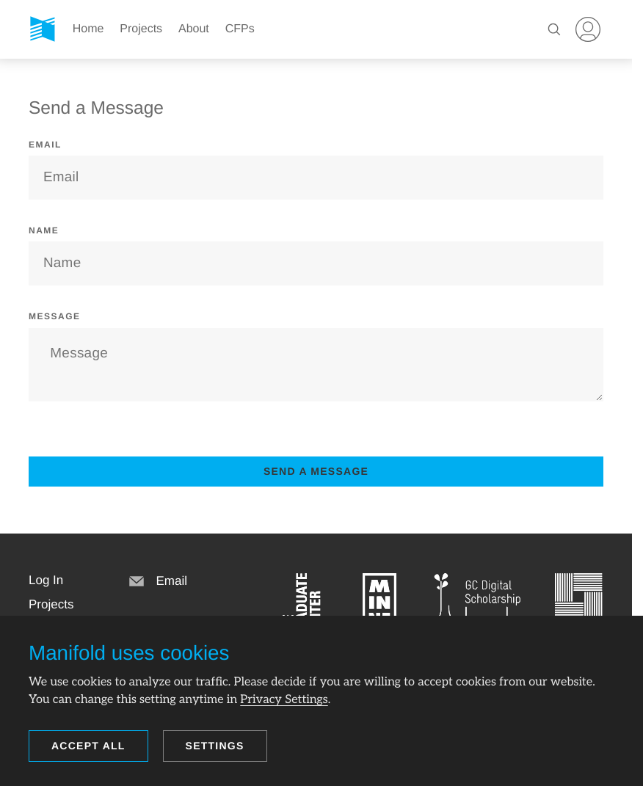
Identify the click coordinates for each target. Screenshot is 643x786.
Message (55, 316)
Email (45, 144)
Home (88, 29)
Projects (141, 29)
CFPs (240, 29)
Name (44, 230)
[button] (46, 580)
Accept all (88, 746)
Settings (215, 746)
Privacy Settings (283, 699)
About (193, 29)
